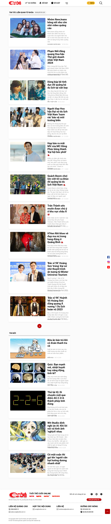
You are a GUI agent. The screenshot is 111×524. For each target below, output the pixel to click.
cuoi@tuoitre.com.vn (39, 509)
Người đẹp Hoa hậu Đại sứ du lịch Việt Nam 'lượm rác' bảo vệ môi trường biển (57, 114)
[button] (66, 3)
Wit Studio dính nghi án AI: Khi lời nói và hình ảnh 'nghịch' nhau (57, 427)
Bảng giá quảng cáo (94, 499)
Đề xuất (55, 3)
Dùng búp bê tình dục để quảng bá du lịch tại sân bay (57, 84)
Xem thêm (39, 326)
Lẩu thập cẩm (52, 101)
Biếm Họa (50, 357)
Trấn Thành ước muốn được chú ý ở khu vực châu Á (57, 210)
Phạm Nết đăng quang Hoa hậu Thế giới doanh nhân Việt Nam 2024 (56, 57)
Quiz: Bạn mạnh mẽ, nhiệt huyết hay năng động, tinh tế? (56, 369)
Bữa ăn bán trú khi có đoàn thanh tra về (57, 343)
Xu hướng (30, 3)
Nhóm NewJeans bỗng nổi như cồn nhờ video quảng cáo (57, 24)
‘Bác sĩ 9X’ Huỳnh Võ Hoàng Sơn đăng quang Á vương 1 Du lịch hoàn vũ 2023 (57, 303)
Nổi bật (43, 3)
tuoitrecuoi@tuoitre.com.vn (65, 509)
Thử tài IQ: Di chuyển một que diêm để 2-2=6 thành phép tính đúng (56, 398)
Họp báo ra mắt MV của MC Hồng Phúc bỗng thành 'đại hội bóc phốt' (57, 149)
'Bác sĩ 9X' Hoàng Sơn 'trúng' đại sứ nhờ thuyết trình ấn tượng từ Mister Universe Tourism (57, 269)
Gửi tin (91, 3)
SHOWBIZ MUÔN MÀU (54, 44)
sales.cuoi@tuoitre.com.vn (17, 512)
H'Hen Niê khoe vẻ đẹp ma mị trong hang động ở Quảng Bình (57, 238)
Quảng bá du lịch (40, 12)
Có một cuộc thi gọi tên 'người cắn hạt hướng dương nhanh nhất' (57, 459)
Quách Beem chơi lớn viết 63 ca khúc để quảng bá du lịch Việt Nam (58, 180)
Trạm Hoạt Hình (52, 447)
